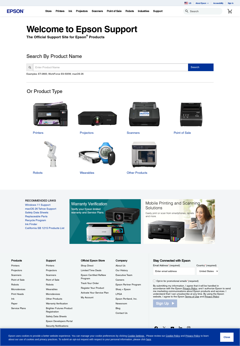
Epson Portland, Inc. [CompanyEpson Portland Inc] (126, 298)
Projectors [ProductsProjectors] (16, 270)
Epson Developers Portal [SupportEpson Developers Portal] (59, 321)
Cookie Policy (173, 335)
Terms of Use (192, 296)
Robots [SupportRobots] (50, 284)
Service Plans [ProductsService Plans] (18, 308)
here (148, 339)
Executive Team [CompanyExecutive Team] (124, 275)
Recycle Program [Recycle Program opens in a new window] (35, 220)
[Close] (227, 337)
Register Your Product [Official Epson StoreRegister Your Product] (92, 288)
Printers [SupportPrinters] (50, 265)
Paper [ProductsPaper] (14, 303)
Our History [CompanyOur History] (122, 270)
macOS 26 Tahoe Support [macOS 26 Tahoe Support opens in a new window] (40, 208)
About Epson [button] (202, 3)
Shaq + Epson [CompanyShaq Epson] (123, 289)
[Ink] (70, 11)
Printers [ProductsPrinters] (15, 265)
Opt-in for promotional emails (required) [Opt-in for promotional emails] (177, 281)
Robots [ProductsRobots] (15, 284)
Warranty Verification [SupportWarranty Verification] (57, 303)
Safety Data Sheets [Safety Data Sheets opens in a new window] (36, 212)
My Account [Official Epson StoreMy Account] (87, 297)
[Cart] (229, 11)
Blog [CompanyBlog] (118, 308)
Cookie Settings (136, 335)
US (187, 3)
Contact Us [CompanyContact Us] (121, 313)
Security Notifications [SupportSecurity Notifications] (57, 325)
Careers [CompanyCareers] (120, 279)
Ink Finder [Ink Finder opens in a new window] (31, 224)
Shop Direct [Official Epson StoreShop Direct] (87, 265)
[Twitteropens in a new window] (164, 328)
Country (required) (206, 265)
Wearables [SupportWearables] (51, 289)
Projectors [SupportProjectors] (51, 270)
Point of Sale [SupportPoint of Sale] (52, 279)
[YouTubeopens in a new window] (172, 328)
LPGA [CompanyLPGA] (119, 294)
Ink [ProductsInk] (12, 298)
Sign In (230, 3)
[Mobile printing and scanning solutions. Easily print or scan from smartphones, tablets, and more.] (179, 221)
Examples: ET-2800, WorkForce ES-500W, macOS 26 (55, 73)
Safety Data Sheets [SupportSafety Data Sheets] (56, 316)
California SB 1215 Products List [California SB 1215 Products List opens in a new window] (44, 228)
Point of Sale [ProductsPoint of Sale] (18, 279)
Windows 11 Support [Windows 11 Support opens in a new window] (37, 204)
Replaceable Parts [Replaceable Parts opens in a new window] (36, 216)
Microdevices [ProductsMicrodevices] (18, 289)
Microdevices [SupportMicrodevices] (53, 294)
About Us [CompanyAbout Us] (120, 265)
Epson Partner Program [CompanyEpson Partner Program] (128, 284)
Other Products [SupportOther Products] (54, 298)
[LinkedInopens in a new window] (180, 328)
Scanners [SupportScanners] (51, 275)
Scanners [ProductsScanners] (16, 275)
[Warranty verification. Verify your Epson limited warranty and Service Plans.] (105, 221)
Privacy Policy (190, 288)
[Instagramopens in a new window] (189, 328)
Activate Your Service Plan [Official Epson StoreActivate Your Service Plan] (95, 292)
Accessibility (218, 3)
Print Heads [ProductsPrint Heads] (17, 294)
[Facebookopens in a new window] (156, 328)
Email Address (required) (166, 265)
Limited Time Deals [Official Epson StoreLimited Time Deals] (91, 270)
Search (195, 67)
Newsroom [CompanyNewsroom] (121, 303)
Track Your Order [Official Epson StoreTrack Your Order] (90, 283)
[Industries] (143, 11)
